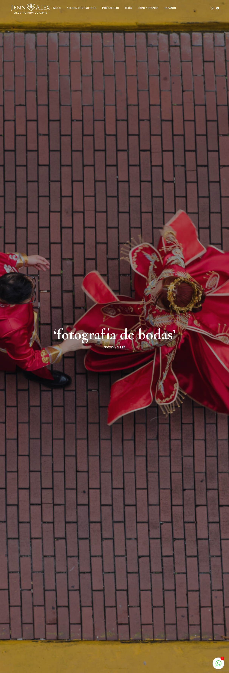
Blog (128, 8)
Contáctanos (148, 8)
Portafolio (110, 8)
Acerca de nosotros (81, 8)
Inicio (57, 8)
